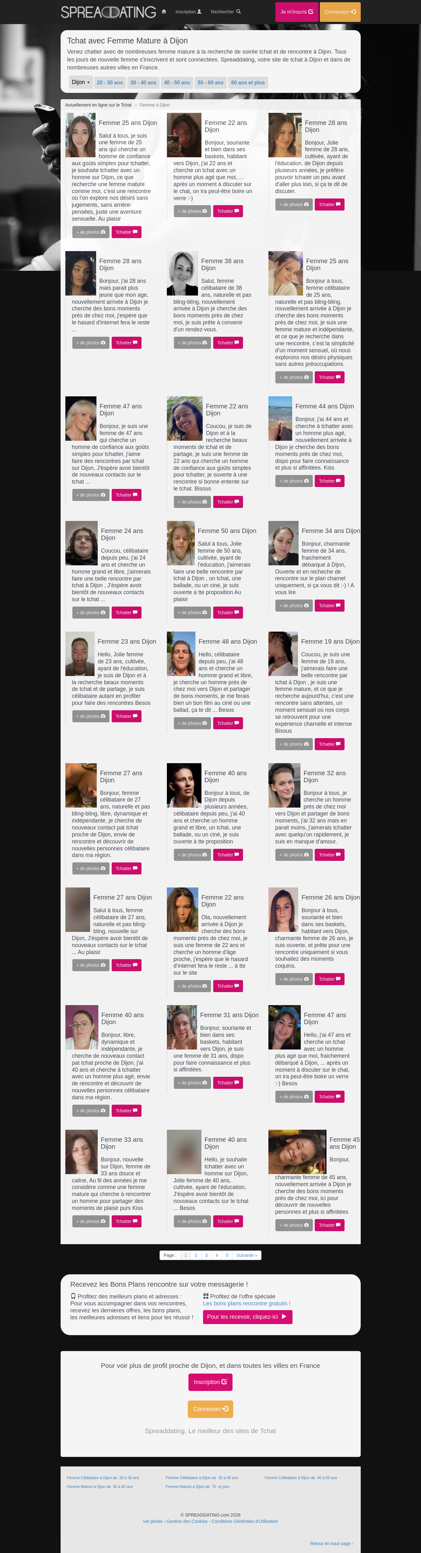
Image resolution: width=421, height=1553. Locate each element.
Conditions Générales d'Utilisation (245, 1521)
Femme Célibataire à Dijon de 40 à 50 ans (301, 1478)
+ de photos (90, 232)
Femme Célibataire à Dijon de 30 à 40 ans (202, 1478)
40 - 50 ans (177, 82)
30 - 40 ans (143, 82)
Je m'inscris (296, 12)
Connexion (210, 1409)
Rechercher (226, 11)
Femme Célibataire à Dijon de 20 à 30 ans (103, 1478)
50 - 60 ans (211, 82)
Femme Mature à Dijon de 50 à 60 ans (100, 1487)
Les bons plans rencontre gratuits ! (247, 1303)
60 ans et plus (248, 82)
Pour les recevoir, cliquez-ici (247, 1316)
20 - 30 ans (110, 82)
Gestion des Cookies (187, 1521)
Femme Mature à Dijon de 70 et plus (197, 1487)
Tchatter (126, 232)
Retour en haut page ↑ (332, 1543)
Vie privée (153, 1521)
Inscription (210, 1382)
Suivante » (246, 1255)
